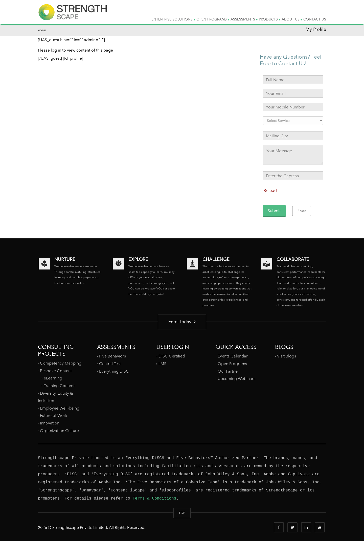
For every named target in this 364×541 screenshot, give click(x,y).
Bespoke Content (56, 370)
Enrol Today (182, 321)
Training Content (59, 385)
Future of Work (53, 415)
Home (42, 30)
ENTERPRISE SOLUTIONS (173, 19)
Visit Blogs (286, 356)
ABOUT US (292, 19)
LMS (162, 363)
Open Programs (232, 363)
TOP (182, 513)
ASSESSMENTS (244, 19)
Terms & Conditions (154, 498)
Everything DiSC (114, 371)
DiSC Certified (171, 356)
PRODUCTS (269, 19)
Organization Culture (59, 430)
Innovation (49, 423)
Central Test (110, 363)
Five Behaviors (112, 356)
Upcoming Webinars (236, 378)
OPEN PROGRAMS (212, 19)
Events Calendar (233, 356)
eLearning (53, 378)
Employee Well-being (59, 408)
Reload (270, 190)
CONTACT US (314, 19)
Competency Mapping (60, 363)
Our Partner (228, 371)
